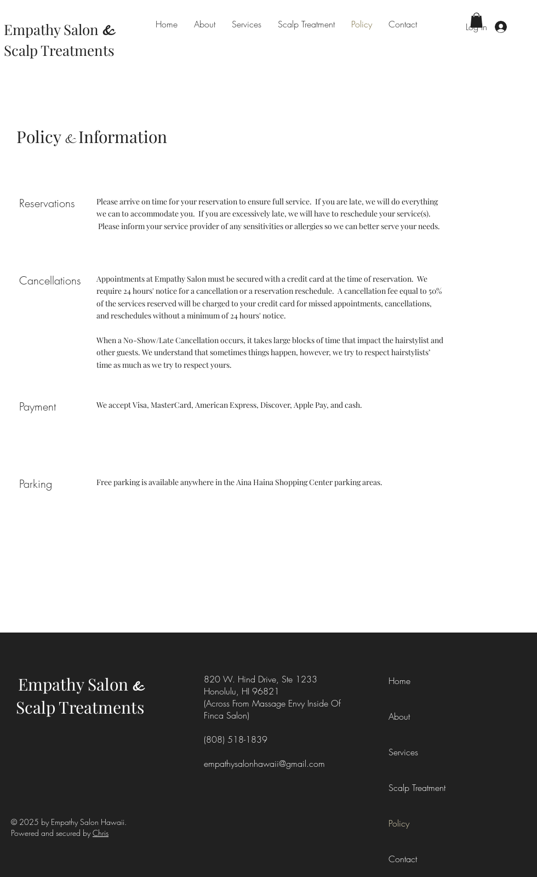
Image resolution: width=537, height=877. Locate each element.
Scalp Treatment (413, 788)
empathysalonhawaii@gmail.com (264, 764)
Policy (399, 823)
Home (399, 681)
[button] (476, 20)
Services (403, 752)
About (399, 716)
